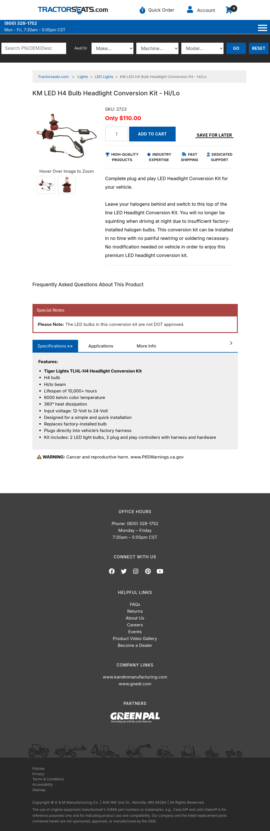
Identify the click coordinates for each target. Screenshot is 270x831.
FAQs (135, 604)
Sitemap (39, 790)
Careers (135, 625)
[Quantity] (116, 134)
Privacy (38, 774)
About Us (135, 618)
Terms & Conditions (48, 779)
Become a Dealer (135, 645)
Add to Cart (152, 133)
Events (135, 631)
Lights (83, 76)
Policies (39, 768)
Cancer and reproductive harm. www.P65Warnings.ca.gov (110, 457)
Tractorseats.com (53, 76)
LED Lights (104, 76)
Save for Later (214, 135)
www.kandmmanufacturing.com (135, 677)
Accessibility (43, 784)
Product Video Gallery (135, 638)
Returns (135, 611)
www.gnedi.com (135, 683)
